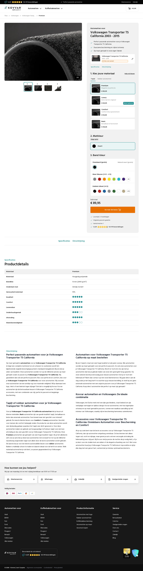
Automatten (35, 8)
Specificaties (95, 67)
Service (116, 508)
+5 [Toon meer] (128, 179)
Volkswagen (9, 538)
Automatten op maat (84, 524)
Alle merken (9, 541)
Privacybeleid (58, 568)
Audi (6, 514)
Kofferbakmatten (54, 8)
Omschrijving (106, 67)
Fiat (6, 521)
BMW (6, 518)
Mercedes (8, 528)
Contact (115, 531)
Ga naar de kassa (113, 209)
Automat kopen (82, 528)
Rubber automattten (84, 518)
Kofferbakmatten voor (51, 508)
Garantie (116, 514)
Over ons (116, 528)
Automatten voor (13, 508)
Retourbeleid (117, 518)
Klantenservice (126, 2)
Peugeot (8, 531)
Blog (114, 538)
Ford (6, 524)
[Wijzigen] (112, 59)
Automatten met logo (84, 514)
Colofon (115, 521)
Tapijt (93, 79)
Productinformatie (85, 508)
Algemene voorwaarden (34, 568)
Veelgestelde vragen (120, 524)
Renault (7, 534)
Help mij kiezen (130, 74)
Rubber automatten (104, 79)
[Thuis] (15, 8)
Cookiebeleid (48, 568)
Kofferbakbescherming (84, 521)
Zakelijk (135, 2)
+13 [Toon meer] (128, 191)
